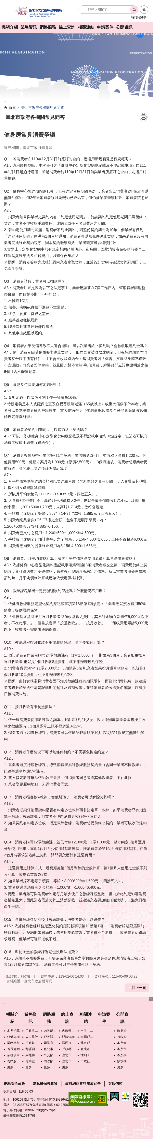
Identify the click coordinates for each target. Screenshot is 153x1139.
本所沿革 (13, 1030)
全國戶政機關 (87, 1037)
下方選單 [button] (151, 999)
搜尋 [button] (134, 9)
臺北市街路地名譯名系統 (68, 1061)
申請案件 (105, 27)
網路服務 (48, 27)
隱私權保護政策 (45, 1084)
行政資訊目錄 (124, 1037)
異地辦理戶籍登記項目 (32, 1055)
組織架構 (13, 1037)
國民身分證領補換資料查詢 (68, 1043)
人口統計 (31, 1037)
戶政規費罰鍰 (32, 1043)
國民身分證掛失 (50, 1043)
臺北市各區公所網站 (87, 1049)
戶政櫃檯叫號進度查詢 (68, 1049)
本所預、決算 (124, 1049)
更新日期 (9, 1091)
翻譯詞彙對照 (32, 1049)
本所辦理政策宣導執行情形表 (124, 1055)
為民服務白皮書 (13, 1061)
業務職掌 (13, 1043)
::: (4, 1002)
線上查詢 (67, 27)
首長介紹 (13, 1049)
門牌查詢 (68, 1037)
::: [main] (5, 102)
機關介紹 (9, 27)
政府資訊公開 (124, 1030)
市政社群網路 (87, 1061)
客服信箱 (115, 1084)
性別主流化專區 (87, 1055)
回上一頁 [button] (139, 988)
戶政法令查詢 (32, 1030)
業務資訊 (28, 27)
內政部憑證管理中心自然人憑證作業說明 (50, 1061)
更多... (11, 1067)
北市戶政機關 (87, 1043)
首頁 (12, 108)
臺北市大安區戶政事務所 (38, 12)
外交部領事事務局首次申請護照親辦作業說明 (50, 1055)
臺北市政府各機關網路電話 (50, 1049)
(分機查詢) (38, 1104)
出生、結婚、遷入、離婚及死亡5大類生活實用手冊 (87, 1030)
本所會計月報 (124, 1043)
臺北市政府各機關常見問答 (42, 108)
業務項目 (13, 1055)
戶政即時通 (50, 1037)
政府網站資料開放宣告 (83, 1084)
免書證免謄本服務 (32, 1061)
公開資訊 (124, 27)
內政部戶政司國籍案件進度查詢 (68, 1030)
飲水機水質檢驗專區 (124, 1061)
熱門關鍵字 (139, 17)
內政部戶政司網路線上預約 (50, 1030)
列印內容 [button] (143, 117)
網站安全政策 (14, 1084)
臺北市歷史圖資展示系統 (68, 1055)
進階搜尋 (144, 9)
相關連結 (86, 27)
